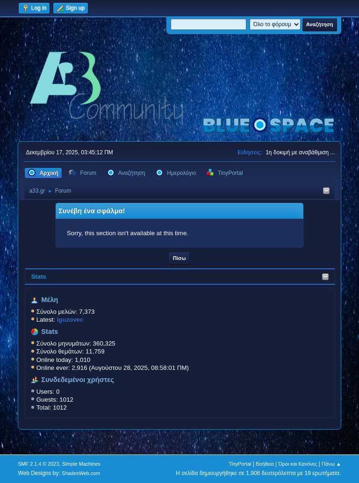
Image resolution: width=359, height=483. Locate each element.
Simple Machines (81, 464)
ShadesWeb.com (81, 473)
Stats (38, 276)
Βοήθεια (265, 464)
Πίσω (179, 258)
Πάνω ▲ (331, 464)
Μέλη (49, 299)
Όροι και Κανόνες (297, 464)
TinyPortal (240, 464)
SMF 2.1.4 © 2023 (38, 464)
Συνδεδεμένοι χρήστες (77, 379)
